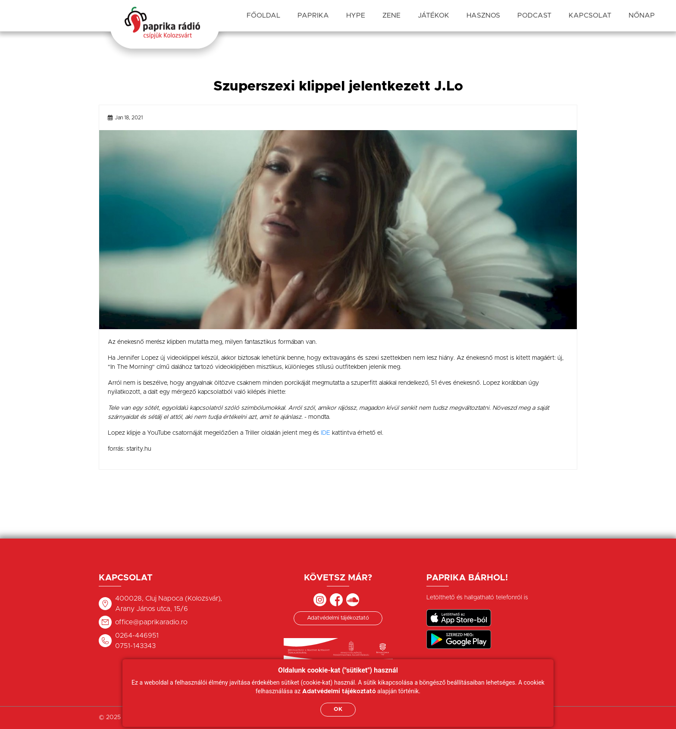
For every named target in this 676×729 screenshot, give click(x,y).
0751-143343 (135, 645)
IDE (325, 433)
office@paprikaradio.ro (151, 622)
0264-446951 (137, 635)
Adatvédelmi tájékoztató (338, 618)
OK (338, 709)
